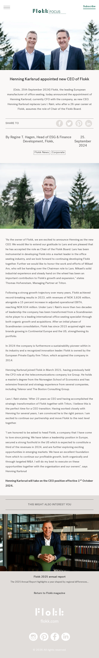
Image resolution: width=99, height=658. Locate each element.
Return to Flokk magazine (49, 593)
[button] (6, 7)
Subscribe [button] (89, 6)
